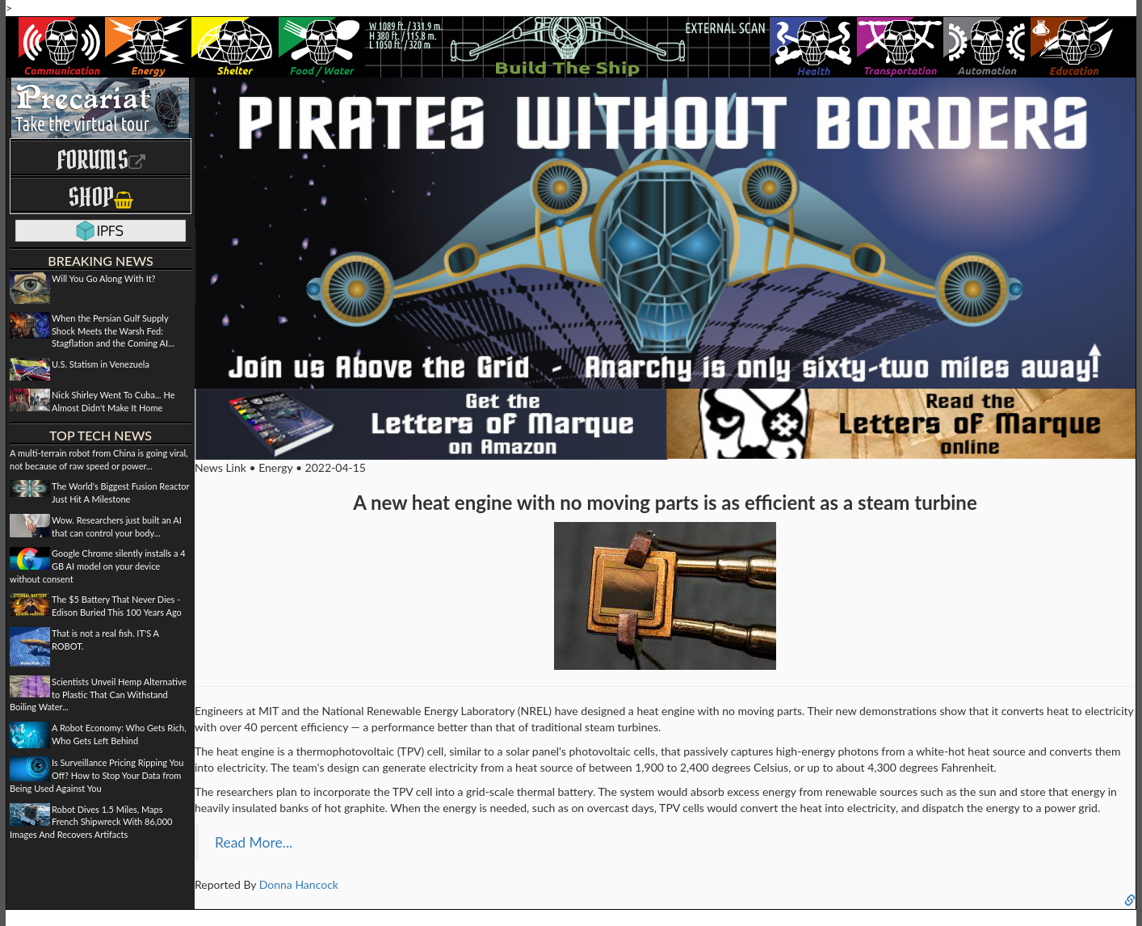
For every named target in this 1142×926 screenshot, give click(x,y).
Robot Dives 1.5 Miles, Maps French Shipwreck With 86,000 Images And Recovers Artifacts (91, 822)
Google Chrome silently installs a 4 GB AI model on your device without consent (98, 565)
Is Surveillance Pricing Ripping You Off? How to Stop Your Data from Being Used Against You (96, 775)
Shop (100, 196)
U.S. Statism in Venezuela (100, 364)
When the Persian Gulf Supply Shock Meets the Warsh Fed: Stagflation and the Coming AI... (113, 330)
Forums (101, 159)
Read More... (253, 842)
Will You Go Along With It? (104, 278)
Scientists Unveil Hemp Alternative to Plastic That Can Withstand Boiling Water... (98, 694)
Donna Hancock (298, 884)
